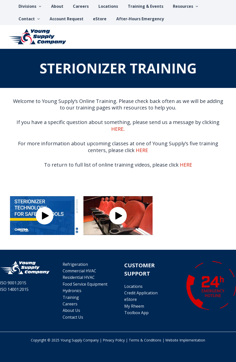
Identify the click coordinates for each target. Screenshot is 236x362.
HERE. (118, 129)
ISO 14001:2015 (14, 289)
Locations (133, 286)
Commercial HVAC (79, 271)
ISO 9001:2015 (13, 283)
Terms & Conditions (145, 340)
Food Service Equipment (84, 284)
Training (70, 297)
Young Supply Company (79, 340)
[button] (44, 215)
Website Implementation (185, 340)
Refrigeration (74, 264)
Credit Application (141, 293)
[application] (38, 6)
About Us (71, 310)
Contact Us (72, 317)
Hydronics (71, 290)
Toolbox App (136, 312)
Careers (69, 304)
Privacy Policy (114, 340)
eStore (130, 299)
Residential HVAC (78, 277)
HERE (142, 150)
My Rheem (134, 306)
